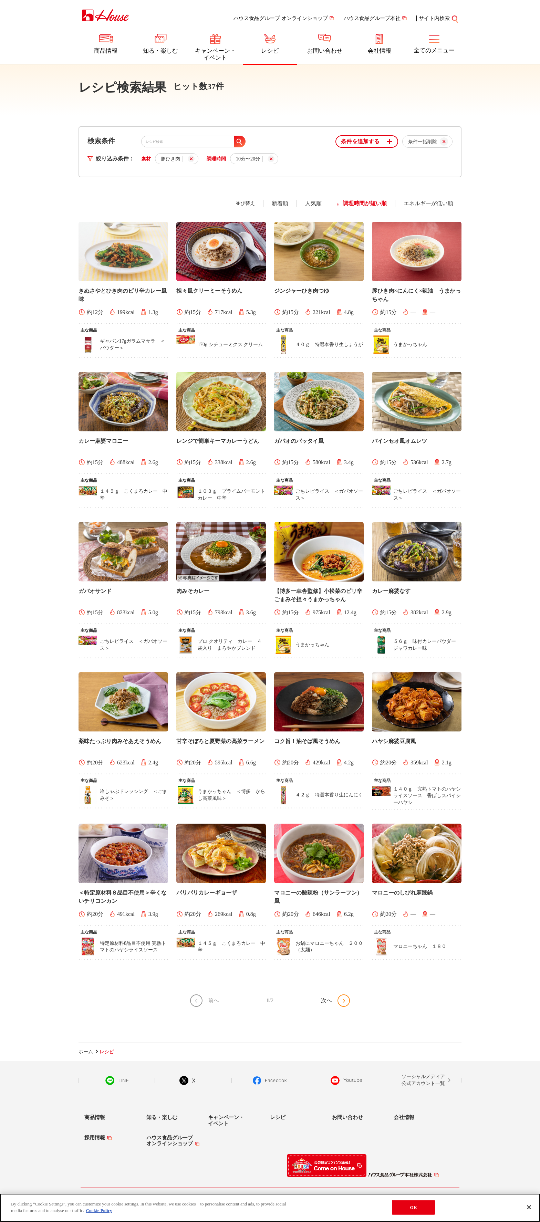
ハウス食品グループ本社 (372, 18)
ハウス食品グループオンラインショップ (169, 1140)
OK (413, 1207)
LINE (117, 1080)
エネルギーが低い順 (428, 203)
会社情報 (379, 51)
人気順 (313, 203)
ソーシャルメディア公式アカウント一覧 (423, 1080)
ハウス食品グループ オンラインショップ (280, 18)
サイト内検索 (434, 18)
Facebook (270, 1080)
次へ (326, 1000)
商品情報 (105, 51)
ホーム (86, 1051)
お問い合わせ (324, 51)
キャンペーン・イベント (215, 54)
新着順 (280, 203)
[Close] (529, 1207)
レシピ (270, 51)
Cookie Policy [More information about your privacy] (99, 1211)
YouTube (346, 1080)
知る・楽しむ (160, 51)
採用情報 (94, 1137)
